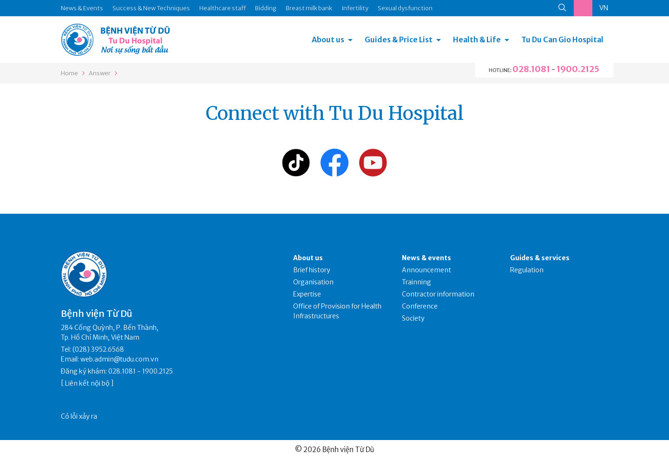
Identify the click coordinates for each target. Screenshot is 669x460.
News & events (426, 258)
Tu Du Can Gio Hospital (562, 39)
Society (413, 318)
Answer (100, 73)
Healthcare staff (222, 8)
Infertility (354, 8)
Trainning (416, 282)
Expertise (307, 294)
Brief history (311, 270)
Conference (420, 306)
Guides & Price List (399, 39)
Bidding (265, 8)
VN (603, 8)
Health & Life (477, 39)
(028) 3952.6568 (98, 349)
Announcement (426, 270)
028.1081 (531, 69)
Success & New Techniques (151, 8)
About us (328, 39)
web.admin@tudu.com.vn (119, 359)
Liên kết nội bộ (87, 383)
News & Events (82, 8)
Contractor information (438, 294)
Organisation (313, 282)
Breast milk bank (309, 8)
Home (69, 73)
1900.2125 (578, 69)
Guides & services (540, 258)
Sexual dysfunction (405, 8)
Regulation (527, 270)
